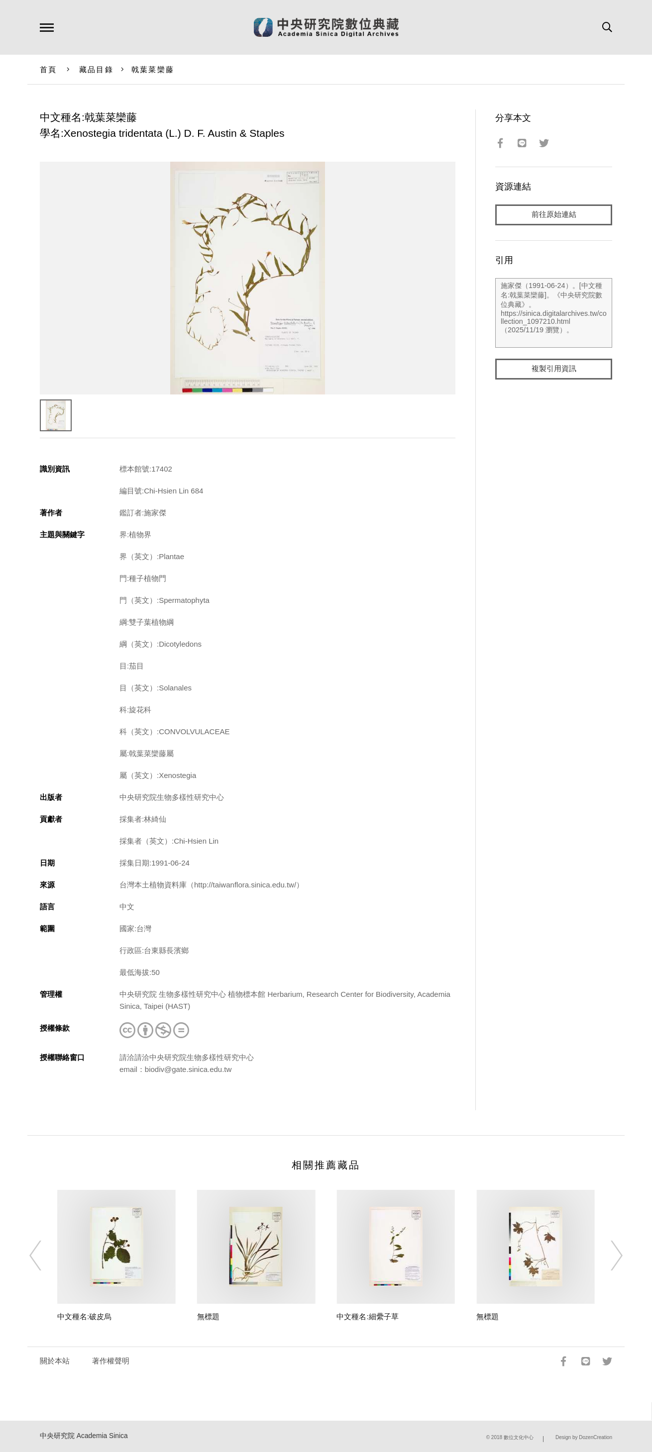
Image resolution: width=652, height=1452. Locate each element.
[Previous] (44, 1255)
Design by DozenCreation (583, 1437)
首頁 (48, 69)
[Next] (608, 1255)
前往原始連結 (554, 214)
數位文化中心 (519, 1437)
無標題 (208, 1316)
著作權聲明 (110, 1360)
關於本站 (55, 1360)
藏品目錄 (96, 69)
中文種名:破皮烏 (84, 1316)
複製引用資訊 (554, 369)
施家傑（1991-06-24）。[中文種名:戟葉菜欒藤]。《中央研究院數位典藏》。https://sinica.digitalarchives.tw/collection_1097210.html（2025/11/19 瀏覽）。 (553, 313)
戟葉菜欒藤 (152, 69)
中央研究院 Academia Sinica (84, 1436)
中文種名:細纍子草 (367, 1316)
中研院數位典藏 (326, 27)
